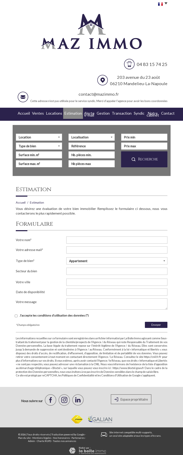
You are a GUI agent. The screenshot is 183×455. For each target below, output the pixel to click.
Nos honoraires (61, 435)
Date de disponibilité (30, 289)
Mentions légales (41, 435)
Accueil (22, 113)
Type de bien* (25, 258)
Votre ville (23, 280)
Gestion (97, 113)
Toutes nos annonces (64, 438)
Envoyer (156, 322)
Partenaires (78, 435)
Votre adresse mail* (29, 247)
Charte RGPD (44, 438)
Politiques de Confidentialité (78, 373)
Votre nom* (24, 237)
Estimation (63, 113)
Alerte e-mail (81, 113)
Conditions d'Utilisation (114, 373)
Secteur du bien (26, 269)
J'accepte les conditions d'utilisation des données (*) (54, 313)
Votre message (26, 299)
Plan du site (24, 435)
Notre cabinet (143, 113)
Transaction (113, 113)
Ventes (34, 113)
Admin (31, 438)
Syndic (127, 113)
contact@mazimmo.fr (99, 94)
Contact (160, 113)
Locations (47, 113)
